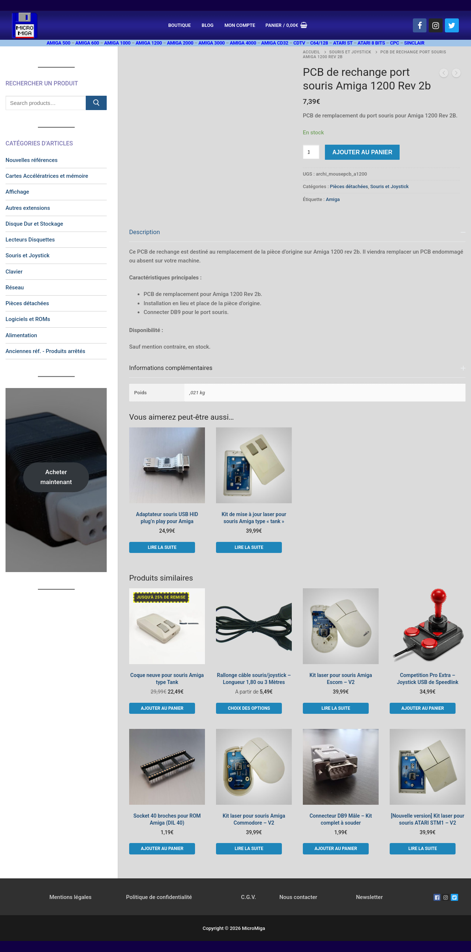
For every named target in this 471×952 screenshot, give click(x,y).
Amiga (333, 199)
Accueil (311, 52)
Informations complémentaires (170, 367)
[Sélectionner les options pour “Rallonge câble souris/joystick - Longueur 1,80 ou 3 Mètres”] (249, 708)
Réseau (15, 287)
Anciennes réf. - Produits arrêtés (45, 351)
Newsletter (369, 897)
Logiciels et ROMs (28, 319)
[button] (162, 708)
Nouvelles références (32, 160)
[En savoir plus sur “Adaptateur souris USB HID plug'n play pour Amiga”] (162, 547)
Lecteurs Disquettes (30, 239)
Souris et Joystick (350, 52)
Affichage (17, 191)
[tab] (297, 287)
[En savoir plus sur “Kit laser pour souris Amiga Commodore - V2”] (249, 848)
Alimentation (21, 335)
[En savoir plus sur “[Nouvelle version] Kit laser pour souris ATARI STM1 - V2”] (423, 848)
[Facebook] (420, 25)
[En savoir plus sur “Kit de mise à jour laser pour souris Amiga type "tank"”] (249, 547)
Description (144, 232)
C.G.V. (248, 897)
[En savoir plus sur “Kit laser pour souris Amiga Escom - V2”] (336, 708)
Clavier (14, 271)
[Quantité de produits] (311, 152)
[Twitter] (452, 25)
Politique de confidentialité (159, 897)
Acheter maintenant (56, 477)
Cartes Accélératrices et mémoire (47, 176)
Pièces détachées (349, 186)
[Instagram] (436, 25)
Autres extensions (28, 208)
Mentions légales (70, 897)
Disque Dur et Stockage (34, 224)
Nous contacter (298, 897)
